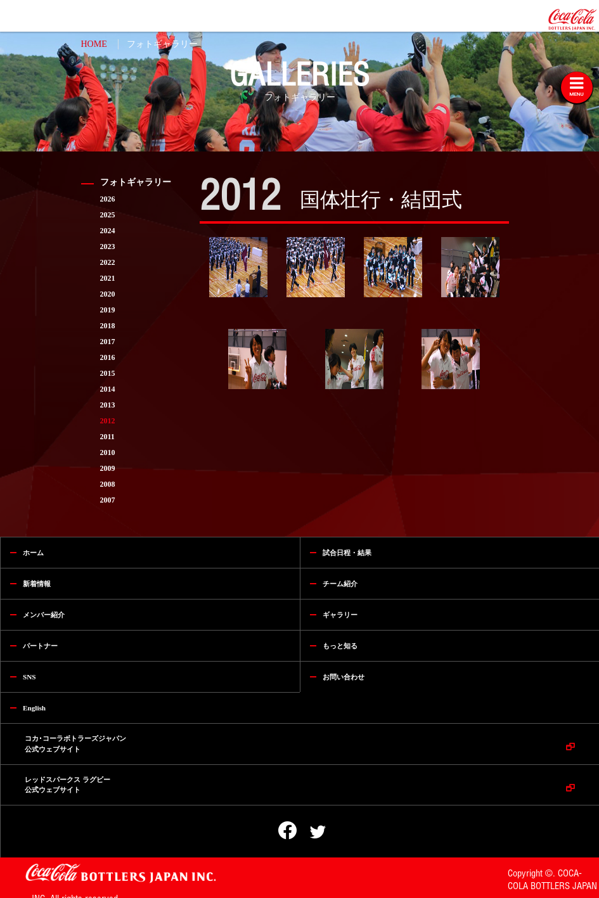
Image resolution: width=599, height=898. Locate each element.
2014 (107, 389)
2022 (107, 262)
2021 (107, 278)
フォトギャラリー (162, 44)
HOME (94, 44)
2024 (107, 230)
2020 (107, 294)
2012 (107, 420)
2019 (107, 309)
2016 (107, 357)
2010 (107, 452)
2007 (107, 500)
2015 (107, 373)
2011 (107, 436)
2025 (107, 214)
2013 (107, 405)
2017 (107, 341)
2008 (107, 484)
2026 (107, 199)
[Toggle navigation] (577, 87)
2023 (107, 246)
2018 (107, 325)
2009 (107, 468)
